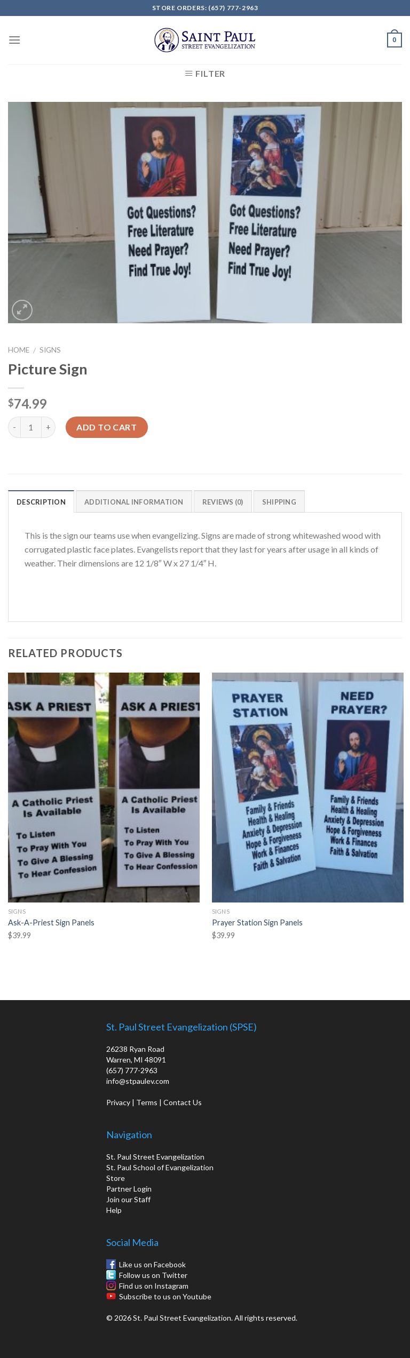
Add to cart (106, 427)
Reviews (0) (222, 502)
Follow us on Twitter (153, 1275)
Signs (50, 350)
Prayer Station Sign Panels (257, 922)
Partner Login (129, 1188)
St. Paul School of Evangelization (160, 1167)
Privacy (118, 1102)
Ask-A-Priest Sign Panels (51, 922)
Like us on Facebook (152, 1264)
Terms (146, 1102)
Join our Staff (128, 1199)
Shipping (279, 502)
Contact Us (182, 1102)
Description (41, 502)
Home (18, 350)
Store (115, 1178)
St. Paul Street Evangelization (155, 1156)
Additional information (134, 502)
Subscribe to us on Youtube (165, 1296)
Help (114, 1210)
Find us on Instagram (153, 1285)
